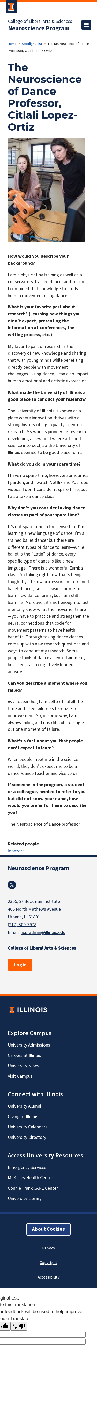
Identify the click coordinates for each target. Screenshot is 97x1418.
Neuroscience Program (39, 28)
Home (12, 43)
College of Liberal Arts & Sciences (40, 21)
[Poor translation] (19, 1326)
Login (20, 964)
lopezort (16, 851)
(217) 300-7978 (22, 925)
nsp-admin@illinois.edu (43, 932)
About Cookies (48, 1229)
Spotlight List (32, 43)
